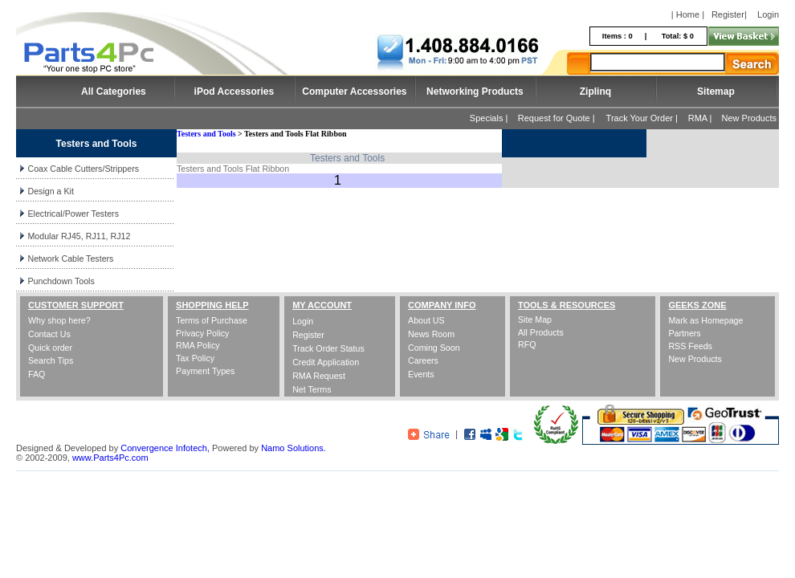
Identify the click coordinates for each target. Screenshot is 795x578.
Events (421, 374)
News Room (431, 334)
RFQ (527, 344)
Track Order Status (328, 348)
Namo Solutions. (293, 448)
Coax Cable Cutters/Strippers (83, 168)
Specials (486, 118)
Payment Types (205, 371)
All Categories (113, 91)
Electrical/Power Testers (73, 213)
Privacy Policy (202, 333)
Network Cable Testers (70, 258)
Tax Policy (195, 358)
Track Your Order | (643, 118)
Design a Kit (50, 191)
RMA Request (318, 376)
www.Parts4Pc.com (110, 457)
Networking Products (475, 91)
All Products (541, 332)
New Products (749, 118)
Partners (684, 333)
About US (426, 320)
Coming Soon (434, 347)
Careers (423, 360)
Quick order (50, 347)
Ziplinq (595, 91)
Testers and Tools (206, 133)
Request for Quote (554, 118)
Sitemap (716, 91)
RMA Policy (197, 345)
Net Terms (311, 389)
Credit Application (325, 362)
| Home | (687, 14)
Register (727, 14)
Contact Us (49, 334)
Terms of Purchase (211, 320)
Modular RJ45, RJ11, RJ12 (78, 236)
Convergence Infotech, (165, 448)
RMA (697, 118)
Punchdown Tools (60, 281)
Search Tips (50, 360)
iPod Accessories (234, 91)
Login (768, 14)
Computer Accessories (354, 91)
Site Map (535, 319)
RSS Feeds (690, 346)
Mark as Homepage (705, 320)
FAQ (36, 374)
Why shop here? (59, 320)
